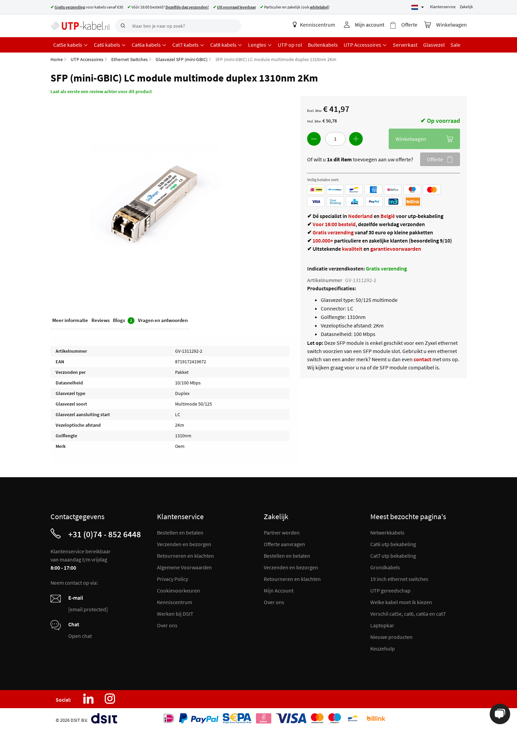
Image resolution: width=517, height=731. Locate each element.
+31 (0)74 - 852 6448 (104, 534)
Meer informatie (70, 320)
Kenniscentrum (314, 24)
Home (57, 59)
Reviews (100, 320)
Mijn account (369, 24)
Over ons (167, 625)
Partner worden (282, 532)
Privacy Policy (172, 578)
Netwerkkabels (387, 532)
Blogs (123, 320)
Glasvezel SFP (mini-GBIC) (181, 59)
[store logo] (80, 25)
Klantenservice (443, 6)
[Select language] (417, 7)
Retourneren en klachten (185, 555)
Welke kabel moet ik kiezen (401, 602)
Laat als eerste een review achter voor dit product (101, 91)
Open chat (80, 635)
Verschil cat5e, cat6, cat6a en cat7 (408, 613)
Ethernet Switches (129, 59)
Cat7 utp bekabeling (393, 555)
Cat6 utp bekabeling (393, 544)
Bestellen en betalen (180, 532)
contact (422, 359)
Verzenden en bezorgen (184, 544)
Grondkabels (385, 567)
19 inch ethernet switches (399, 578)
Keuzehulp (382, 648)
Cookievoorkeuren (178, 590)
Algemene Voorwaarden (184, 567)
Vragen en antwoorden (163, 320)
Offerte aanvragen (284, 544)
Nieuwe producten (391, 636)
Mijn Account (278, 590)
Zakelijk (466, 6)
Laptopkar (382, 625)
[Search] (122, 26)
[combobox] (178, 26)
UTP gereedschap (390, 590)
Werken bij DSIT (175, 613)
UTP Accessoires (87, 59)
